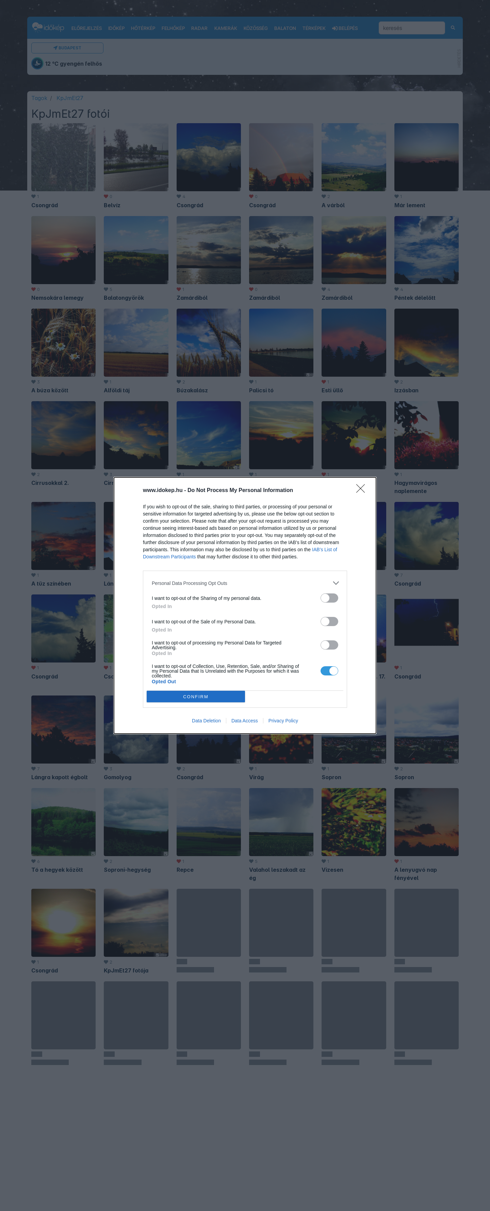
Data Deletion (206, 720)
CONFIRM (196, 696)
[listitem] (245, 583)
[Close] (362, 490)
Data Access (244, 720)
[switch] (329, 598)
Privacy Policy (283, 720)
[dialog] (245, 605)
